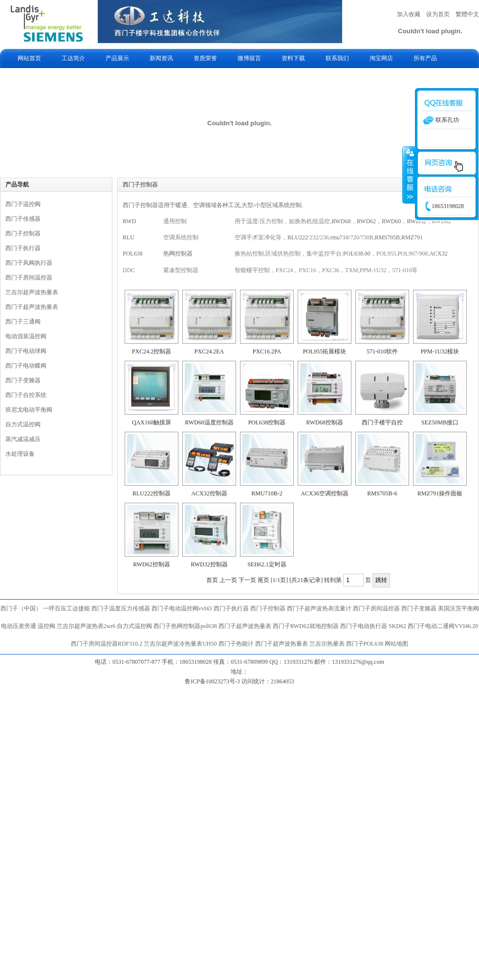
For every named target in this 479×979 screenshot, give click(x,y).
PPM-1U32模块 (440, 351)
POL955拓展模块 (325, 351)
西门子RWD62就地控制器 (306, 626)
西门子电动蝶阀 (25, 365)
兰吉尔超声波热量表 (31, 292)
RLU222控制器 (151, 493)
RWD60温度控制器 (209, 422)
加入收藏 (408, 14)
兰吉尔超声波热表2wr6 (86, 626)
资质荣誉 (205, 58)
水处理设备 (20, 453)
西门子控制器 (23, 233)
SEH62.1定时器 (266, 564)
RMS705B (387, 237)
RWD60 (391, 221)
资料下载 (293, 58)
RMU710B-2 (266, 493)
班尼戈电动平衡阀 (28, 409)
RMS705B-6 (382, 493)
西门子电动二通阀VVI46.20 (443, 626)
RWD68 (340, 221)
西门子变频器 (23, 380)
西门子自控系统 (25, 395)
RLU (128, 237)
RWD (129, 221)
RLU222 (297, 237)
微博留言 (249, 58)
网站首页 (29, 58)
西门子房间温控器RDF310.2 (106, 643)
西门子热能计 (236, 643)
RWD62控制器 (151, 564)
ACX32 (438, 253)
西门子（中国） (21, 608)
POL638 (133, 253)
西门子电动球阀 (25, 351)
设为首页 (438, 14)
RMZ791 (412, 237)
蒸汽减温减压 (23, 439)
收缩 (409, 175)
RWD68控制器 (324, 422)
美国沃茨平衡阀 (458, 608)
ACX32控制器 (209, 493)
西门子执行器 (23, 248)
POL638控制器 (267, 422)
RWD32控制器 (209, 564)
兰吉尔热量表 (327, 643)
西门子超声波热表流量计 (319, 608)
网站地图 (396, 643)
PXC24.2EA (209, 351)
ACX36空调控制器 (324, 493)
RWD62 (366, 221)
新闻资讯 (161, 58)
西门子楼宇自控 (382, 422)
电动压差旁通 (18, 626)
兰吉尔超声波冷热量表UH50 (180, 643)
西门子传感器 (23, 218)
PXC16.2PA (267, 351)
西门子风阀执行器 (28, 262)
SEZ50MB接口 (439, 422)
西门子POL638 (365, 643)
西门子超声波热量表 (31, 306)
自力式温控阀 (23, 424)
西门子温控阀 (23, 204)
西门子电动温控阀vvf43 (182, 608)
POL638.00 (356, 253)
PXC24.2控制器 (151, 351)
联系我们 (337, 58)
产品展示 (117, 58)
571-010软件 (382, 351)
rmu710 (339, 237)
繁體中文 (467, 14)
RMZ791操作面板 (439, 493)
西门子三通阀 (23, 321)
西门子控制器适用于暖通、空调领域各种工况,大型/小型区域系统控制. (213, 205)
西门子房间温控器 (28, 277)
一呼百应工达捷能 (66, 608)
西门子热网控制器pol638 (185, 626)
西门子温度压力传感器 (120, 608)
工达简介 (73, 58)
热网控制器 (178, 253)
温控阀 (46, 626)
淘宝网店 (381, 58)
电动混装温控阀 (25, 336)
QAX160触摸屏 (151, 422)
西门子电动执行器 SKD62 (373, 626)
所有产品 (425, 58)
